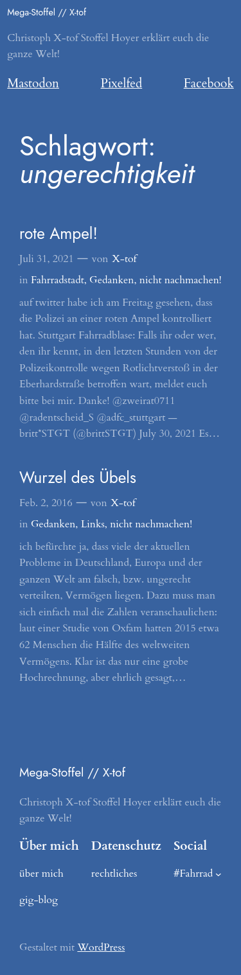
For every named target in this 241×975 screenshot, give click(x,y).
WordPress (101, 947)
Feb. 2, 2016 (46, 503)
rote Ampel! (58, 233)
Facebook (209, 83)
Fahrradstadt (57, 280)
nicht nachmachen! (180, 280)
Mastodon (33, 83)
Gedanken (111, 280)
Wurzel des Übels (77, 477)
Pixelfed (122, 83)
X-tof (124, 259)
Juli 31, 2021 (46, 259)
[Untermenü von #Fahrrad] (218, 874)
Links (93, 524)
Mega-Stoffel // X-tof (46, 12)
